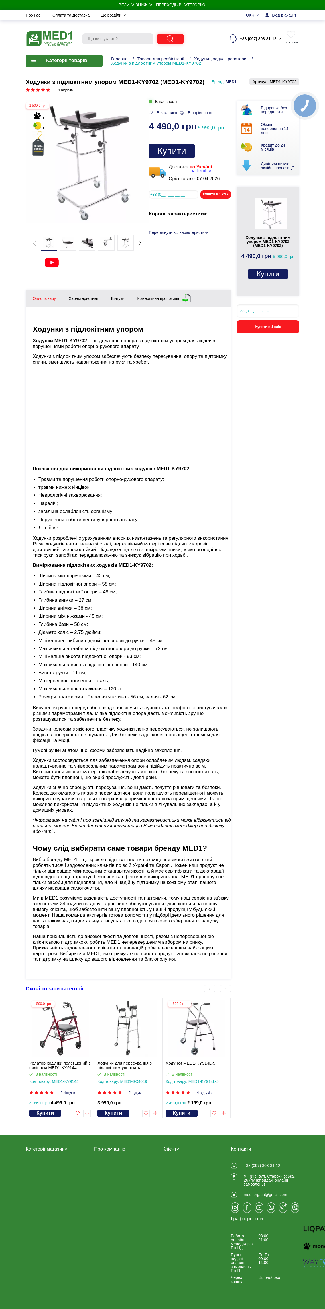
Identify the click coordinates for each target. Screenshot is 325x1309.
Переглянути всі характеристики (178, 232)
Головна (119, 58)
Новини (160, 15)
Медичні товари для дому (49, 1172)
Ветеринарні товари (44, 1217)
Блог (98, 1209)
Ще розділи (216, 15)
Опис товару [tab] (44, 298)
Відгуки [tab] (118, 298)
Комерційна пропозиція (158, 297)
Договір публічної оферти (117, 1172)
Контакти (186, 15)
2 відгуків (136, 1093)
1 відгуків (65, 90)
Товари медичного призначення (42, 1181)
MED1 (231, 81)
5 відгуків (67, 1093)
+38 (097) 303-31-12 (262, 1165)
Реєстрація (172, 1164)
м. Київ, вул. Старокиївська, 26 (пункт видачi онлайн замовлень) (269, 1183)
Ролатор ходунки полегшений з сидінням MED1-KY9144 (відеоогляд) (59, 1065)
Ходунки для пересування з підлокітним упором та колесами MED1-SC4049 (125, 1065)
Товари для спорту (43, 1209)
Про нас (34, 15)
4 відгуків (204, 1093)
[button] (140, 243)
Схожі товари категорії (54, 988)
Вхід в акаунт (284, 15)
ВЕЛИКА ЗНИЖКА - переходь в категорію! (162, 5)
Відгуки (100, 1164)
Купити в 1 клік (215, 194)
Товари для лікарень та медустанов (47, 1200)
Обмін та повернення (121, 15)
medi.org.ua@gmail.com (265, 1201)
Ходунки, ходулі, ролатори (220, 58)
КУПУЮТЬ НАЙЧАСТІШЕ (49, 1224)
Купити (171, 151)
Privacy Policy (106, 1201)
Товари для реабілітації (160, 58)
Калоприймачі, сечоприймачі (52, 1191)
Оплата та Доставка (71, 15)
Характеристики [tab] (83, 298)
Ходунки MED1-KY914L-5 (190, 1063)
